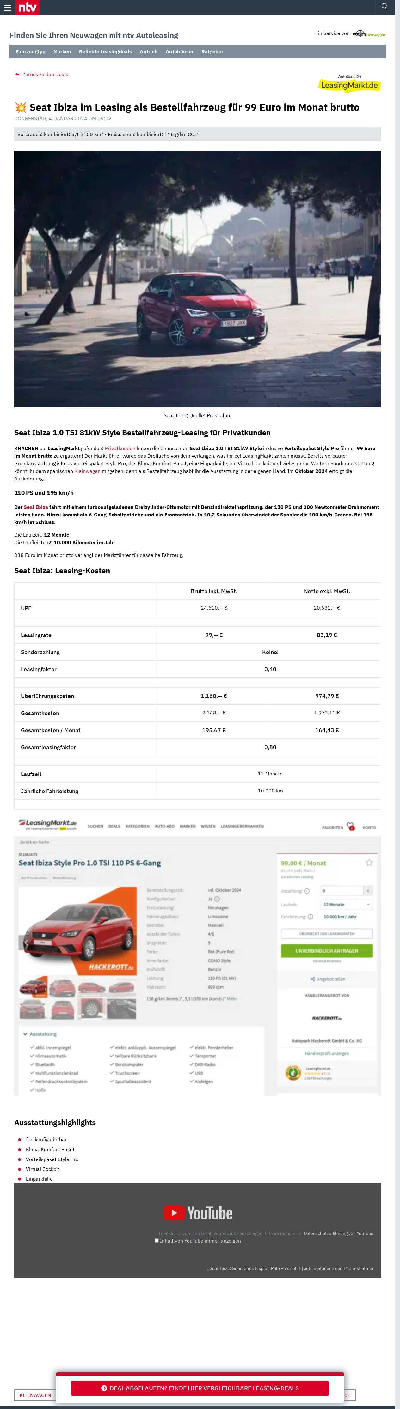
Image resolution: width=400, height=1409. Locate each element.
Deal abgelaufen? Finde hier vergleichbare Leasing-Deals (200, 1388)
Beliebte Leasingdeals (105, 51)
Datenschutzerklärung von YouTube (338, 1233)
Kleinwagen (87, 471)
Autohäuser (180, 51)
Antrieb (149, 51)
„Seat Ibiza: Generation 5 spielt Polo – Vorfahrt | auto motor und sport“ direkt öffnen (291, 1268)
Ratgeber (212, 51)
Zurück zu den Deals (41, 74)
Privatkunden (120, 448)
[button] (27, 7)
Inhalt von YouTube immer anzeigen (200, 1240)
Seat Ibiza (36, 507)
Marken (62, 51)
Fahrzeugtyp (31, 51)
